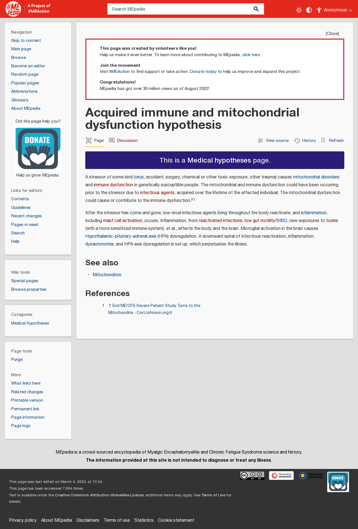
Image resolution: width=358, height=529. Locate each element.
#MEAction (119, 71)
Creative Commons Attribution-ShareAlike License (99, 495)
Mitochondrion (107, 274)
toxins (332, 220)
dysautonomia (99, 244)
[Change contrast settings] (309, 10)
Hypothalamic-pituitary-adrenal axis (120, 236)
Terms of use (117, 520)
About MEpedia (56, 520)
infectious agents (157, 192)
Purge (16, 359)
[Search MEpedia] (185, 9)
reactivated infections (220, 220)
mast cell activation (122, 220)
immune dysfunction (113, 185)
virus (139, 177)
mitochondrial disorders (316, 177)
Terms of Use (213, 495)
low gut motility (260, 220)
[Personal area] (335, 9)
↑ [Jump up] (109, 305)
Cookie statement (176, 520)
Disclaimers (87, 520)
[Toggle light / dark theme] (299, 10)
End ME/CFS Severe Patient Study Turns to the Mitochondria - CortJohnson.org (154, 309)
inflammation (313, 212)
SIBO (281, 220)
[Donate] (38, 145)
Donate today (203, 71)
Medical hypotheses (219, 160)
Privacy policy (23, 520)
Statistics (144, 520)
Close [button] (332, 33)
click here (251, 55)
